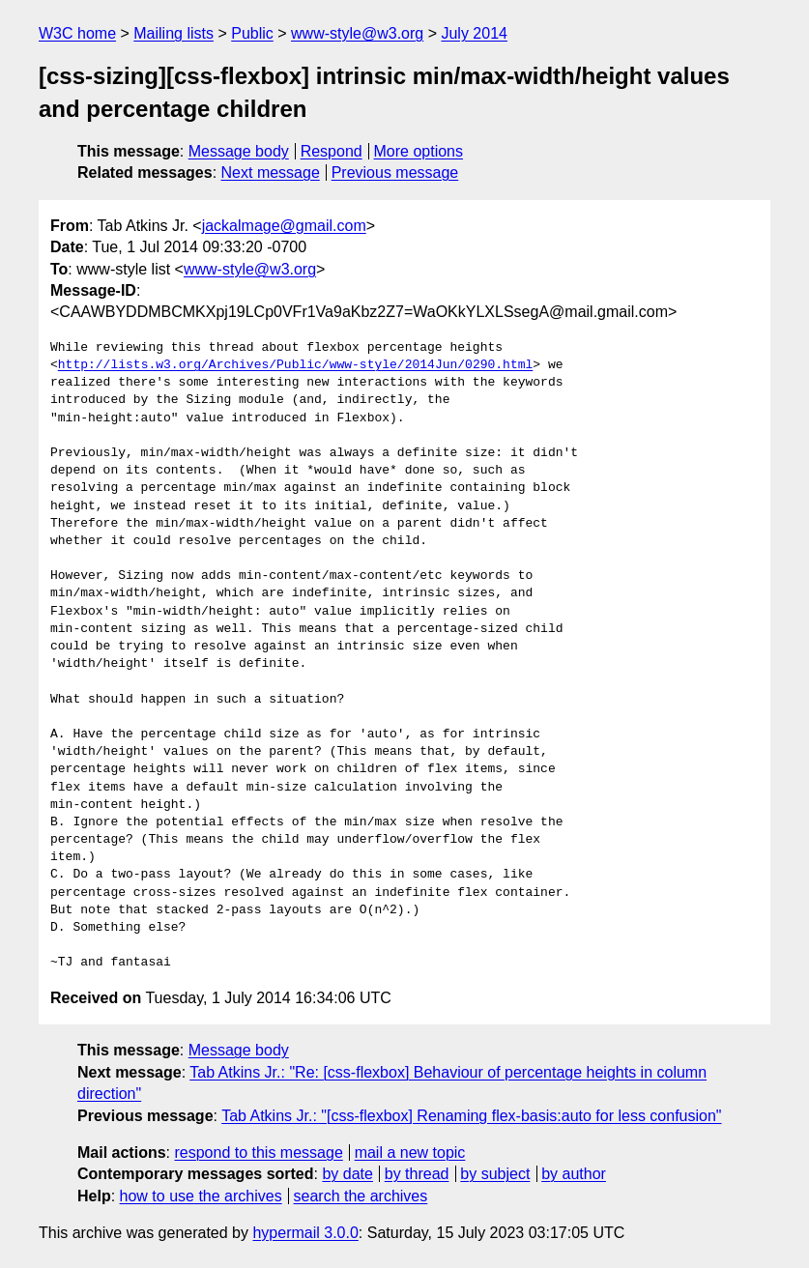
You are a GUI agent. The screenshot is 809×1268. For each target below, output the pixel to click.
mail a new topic (410, 1152)
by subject (495, 1174)
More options (419, 151)
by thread (417, 1174)
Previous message (395, 172)
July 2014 (474, 33)
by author (573, 1174)
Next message (270, 172)
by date (347, 1174)
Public (252, 33)
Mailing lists (173, 33)
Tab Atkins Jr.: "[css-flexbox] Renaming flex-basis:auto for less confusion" (471, 1116)
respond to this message (258, 1152)
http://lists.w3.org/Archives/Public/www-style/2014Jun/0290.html (295, 365)
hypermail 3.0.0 (305, 1233)
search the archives (361, 1196)
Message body (238, 151)
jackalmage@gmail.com (284, 225)
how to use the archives (201, 1196)
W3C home (77, 33)
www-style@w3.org (357, 33)
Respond (331, 151)
